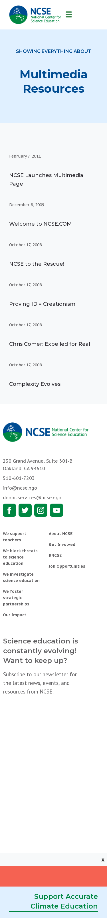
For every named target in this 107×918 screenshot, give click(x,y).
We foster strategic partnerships (16, 598)
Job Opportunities (67, 566)
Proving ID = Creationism (42, 304)
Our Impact (14, 614)
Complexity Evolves (34, 384)
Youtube (56, 510)
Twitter (25, 510)
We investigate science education (21, 577)
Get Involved (62, 544)
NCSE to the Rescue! (36, 264)
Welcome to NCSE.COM (40, 224)
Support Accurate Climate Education (64, 901)
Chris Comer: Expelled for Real (49, 344)
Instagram (40, 510)
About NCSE (60, 533)
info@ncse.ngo (20, 488)
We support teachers (14, 537)
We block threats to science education (20, 557)
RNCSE (55, 555)
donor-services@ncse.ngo (32, 497)
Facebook (9, 510)
